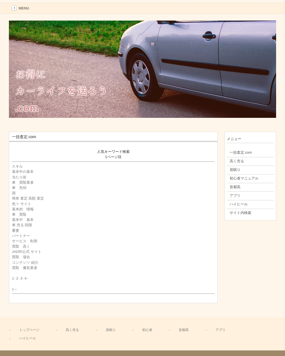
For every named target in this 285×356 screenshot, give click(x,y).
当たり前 (19, 177)
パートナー (21, 236)
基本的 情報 (23, 209)
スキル (19, 166)
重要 (15, 230)
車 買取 (19, 214)
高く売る (72, 330)
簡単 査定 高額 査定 (28, 198)
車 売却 (19, 188)
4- (26, 278)
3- (21, 278)
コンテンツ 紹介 (25, 262)
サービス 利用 (24, 241)
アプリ (220, 330)
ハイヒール (27, 338)
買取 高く (21, 246)
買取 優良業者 (24, 268)
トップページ (29, 330)
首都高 (184, 330)
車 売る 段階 (22, 225)
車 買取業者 (23, 182)
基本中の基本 (23, 172)
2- (17, 278)
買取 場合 (21, 257)
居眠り (111, 330)
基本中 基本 (23, 220)
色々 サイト (21, 204)
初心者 (147, 330)
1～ (15, 289)
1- (13, 278)
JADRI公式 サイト (26, 252)
